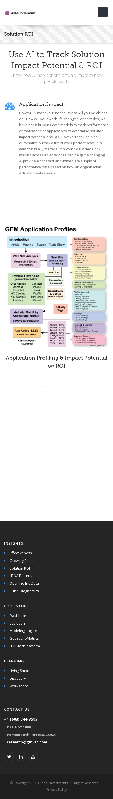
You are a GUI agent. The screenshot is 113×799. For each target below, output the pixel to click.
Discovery (18, 678)
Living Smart (20, 670)
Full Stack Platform (25, 645)
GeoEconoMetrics (24, 638)
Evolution (17, 623)
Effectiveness (21, 552)
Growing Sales (22, 560)
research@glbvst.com (27, 742)
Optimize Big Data (24, 583)
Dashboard (19, 615)
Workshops (19, 685)
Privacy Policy (56, 789)
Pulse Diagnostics (24, 590)
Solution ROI (20, 568)
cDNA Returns (21, 575)
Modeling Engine (23, 630)
